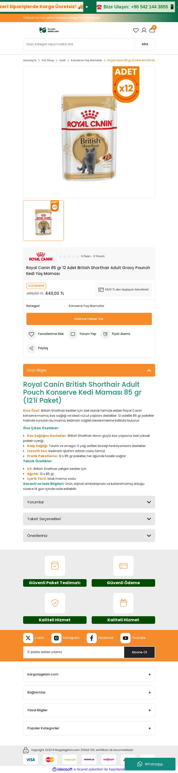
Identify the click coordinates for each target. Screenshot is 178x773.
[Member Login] (144, 30)
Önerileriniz (37, 535)
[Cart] (152, 30)
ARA (145, 44)
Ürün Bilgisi (36, 370)
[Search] (89, 44)
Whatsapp (150, 764)
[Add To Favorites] (45, 334)
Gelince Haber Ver (89, 319)
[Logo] (49, 30)
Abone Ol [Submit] (139, 652)
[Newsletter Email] (89, 652)
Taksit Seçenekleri (44, 518)
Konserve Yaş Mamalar (86, 306)
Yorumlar (35, 502)
